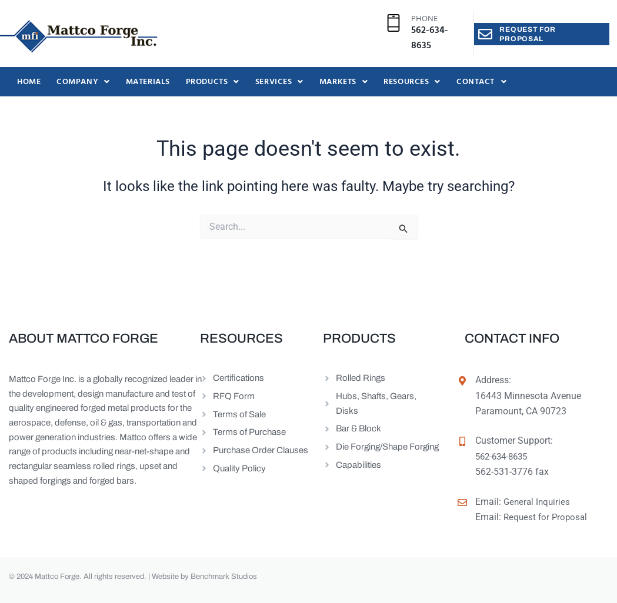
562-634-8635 (429, 38)
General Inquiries (538, 501)
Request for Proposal (547, 516)
